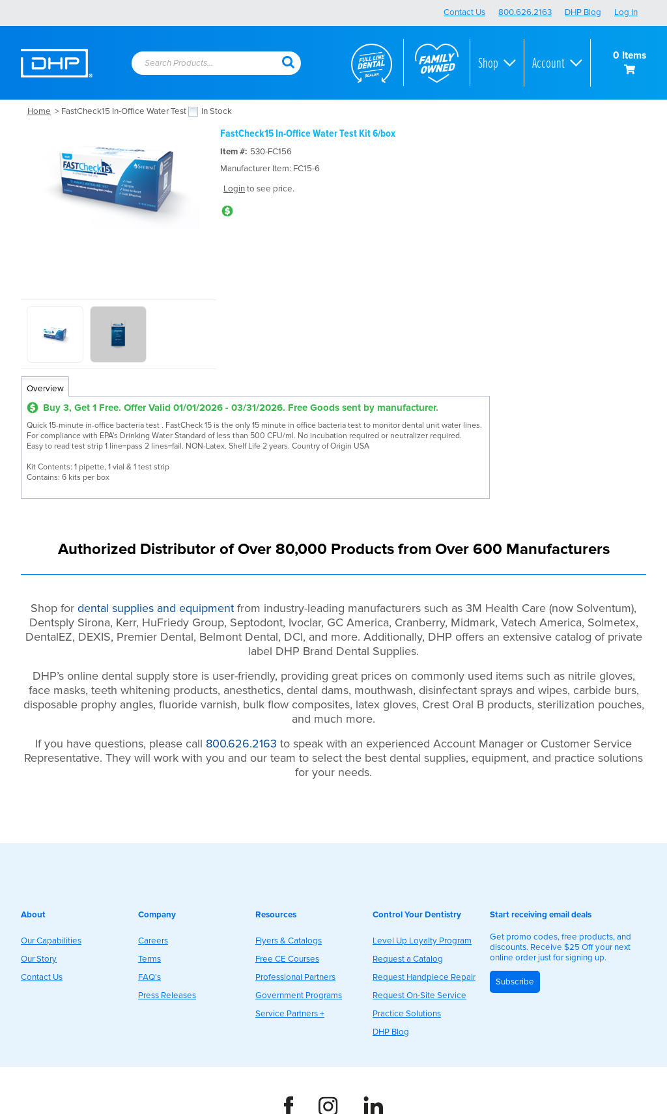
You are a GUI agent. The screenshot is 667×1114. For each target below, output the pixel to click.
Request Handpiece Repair (424, 977)
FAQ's (149, 977)
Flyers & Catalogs (288, 941)
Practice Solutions (407, 1014)
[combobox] (206, 64)
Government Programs (298, 995)
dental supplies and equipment (156, 608)
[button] (287, 61)
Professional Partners (295, 977)
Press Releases (167, 995)
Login (234, 189)
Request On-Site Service (419, 995)
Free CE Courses (287, 959)
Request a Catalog (408, 959)
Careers (153, 941)
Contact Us (464, 12)
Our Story (39, 959)
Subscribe (515, 982)
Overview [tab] (45, 388)
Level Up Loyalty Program (422, 941)
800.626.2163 (525, 12)
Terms (149, 959)
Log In (626, 12)
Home (39, 111)
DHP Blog (583, 12)
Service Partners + (289, 1014)
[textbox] (200, 64)
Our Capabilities (51, 941)
